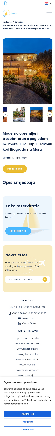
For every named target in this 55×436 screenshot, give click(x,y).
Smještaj (19, 22)
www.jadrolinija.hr (27, 375)
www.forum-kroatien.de (27, 343)
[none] (47, 3)
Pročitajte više (18, 230)
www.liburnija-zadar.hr (27, 359)
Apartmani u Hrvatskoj (27, 338)
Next (49, 114)
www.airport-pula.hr (27, 348)
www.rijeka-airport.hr (28, 354)
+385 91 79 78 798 (37, 313)
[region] (27, 406)
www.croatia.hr (27, 364)
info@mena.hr (29, 318)
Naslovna (7, 22)
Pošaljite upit (14, 168)
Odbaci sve (27, 429)
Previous (5, 114)
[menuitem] (47, 3)
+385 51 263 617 (19, 313)
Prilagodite (27, 421)
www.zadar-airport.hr (27, 370)
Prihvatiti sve (27, 413)
